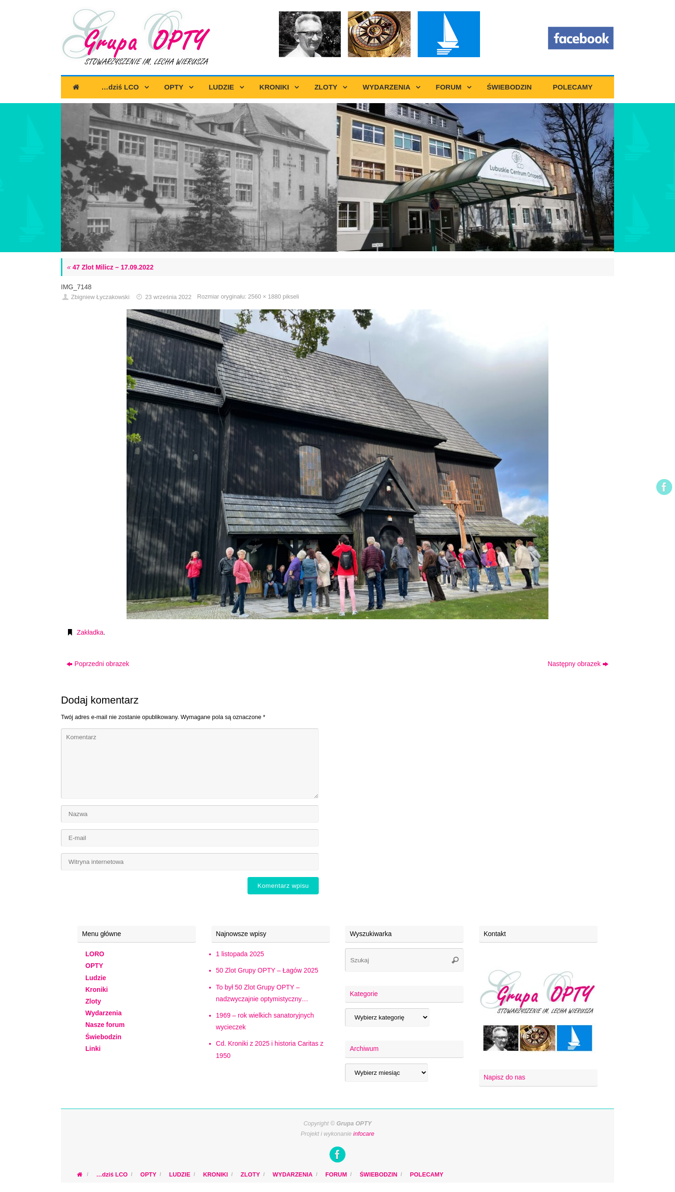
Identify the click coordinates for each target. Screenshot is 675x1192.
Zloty (93, 1001)
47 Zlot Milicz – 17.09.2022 (110, 267)
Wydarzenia (103, 1013)
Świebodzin (103, 1037)
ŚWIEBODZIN (378, 1174)
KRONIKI (215, 1174)
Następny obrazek (578, 663)
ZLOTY (250, 1174)
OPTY (94, 965)
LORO (94, 954)
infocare (364, 1134)
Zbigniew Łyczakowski (100, 297)
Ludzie (95, 978)
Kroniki (96, 989)
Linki (93, 1048)
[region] (337, 177)
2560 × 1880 (264, 296)
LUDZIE (179, 1174)
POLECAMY (426, 1174)
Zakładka (90, 632)
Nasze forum (105, 1024)
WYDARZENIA (293, 1174)
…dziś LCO (112, 1174)
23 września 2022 (168, 297)
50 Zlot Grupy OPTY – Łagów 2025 (267, 970)
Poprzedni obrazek (98, 663)
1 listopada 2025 (240, 954)
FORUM (336, 1174)
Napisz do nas (504, 1077)
